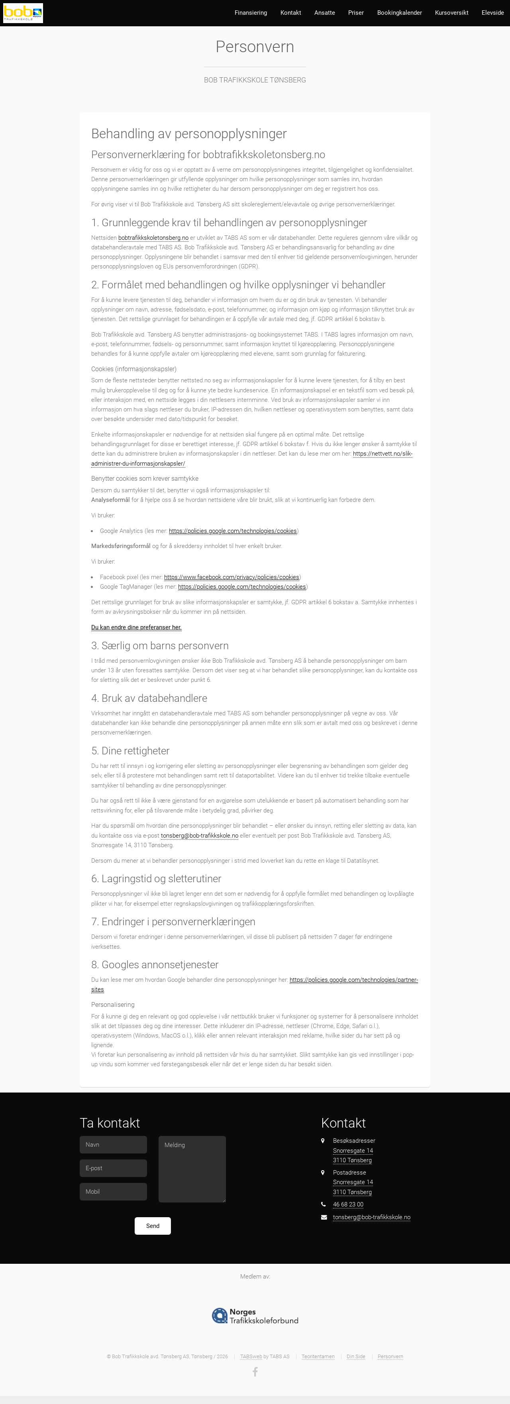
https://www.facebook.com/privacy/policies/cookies (231, 577)
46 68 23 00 (348, 1204)
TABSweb (251, 1356)
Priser (356, 12)
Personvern (390, 1356)
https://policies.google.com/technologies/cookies (233, 531)
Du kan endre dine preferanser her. (136, 627)
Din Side (356, 1356)
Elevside (493, 12)
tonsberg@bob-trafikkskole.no (199, 835)
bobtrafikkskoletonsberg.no (153, 237)
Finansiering (251, 12)
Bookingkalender (399, 12)
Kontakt (290, 12)
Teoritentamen (318, 1356)
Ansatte (324, 12)
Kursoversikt (452, 12)
